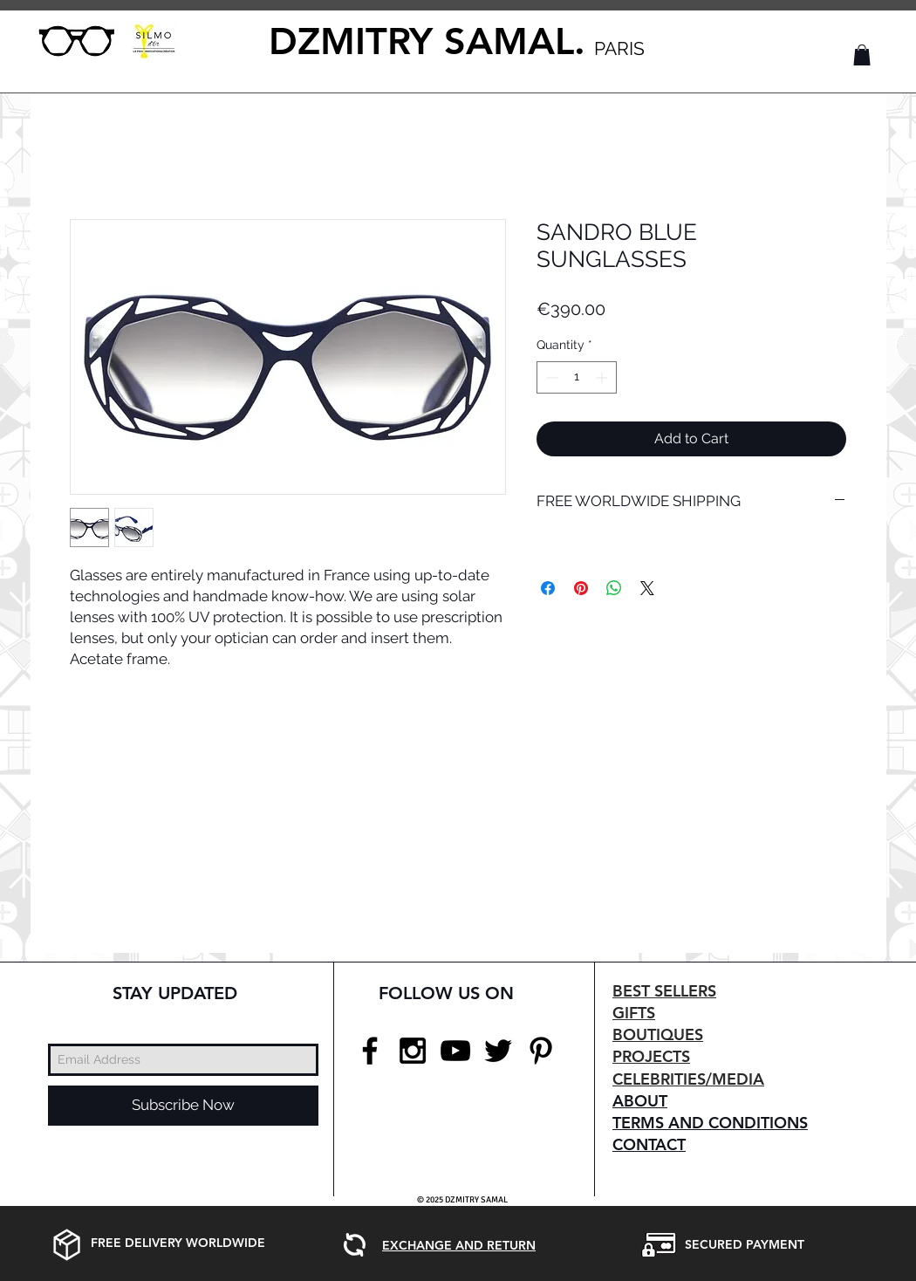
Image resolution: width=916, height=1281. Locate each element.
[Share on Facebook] (547, 588)
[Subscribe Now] (183, 1106)
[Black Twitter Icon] (498, 1050)
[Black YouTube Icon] (455, 1050)
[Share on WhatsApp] (614, 588)
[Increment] (603, 377)
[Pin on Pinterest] (581, 588)
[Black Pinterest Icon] (541, 1050)
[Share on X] (647, 588)
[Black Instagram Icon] (412, 1050)
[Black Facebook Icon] (370, 1050)
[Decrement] (550, 377)
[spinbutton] (576, 377)
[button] (862, 55)
